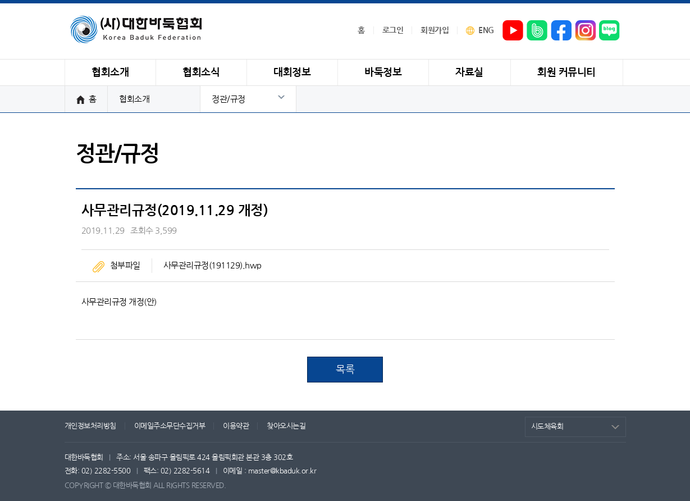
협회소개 (134, 99)
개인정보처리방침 (90, 426)
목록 (345, 370)
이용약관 (236, 426)
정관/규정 (228, 99)
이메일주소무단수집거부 (169, 426)
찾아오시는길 (286, 426)
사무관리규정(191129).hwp (212, 265)
